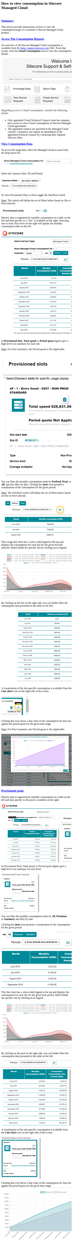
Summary (7, 20)
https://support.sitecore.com (34, 48)
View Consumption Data (17, 144)
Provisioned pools (12, 790)
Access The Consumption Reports (22, 39)
